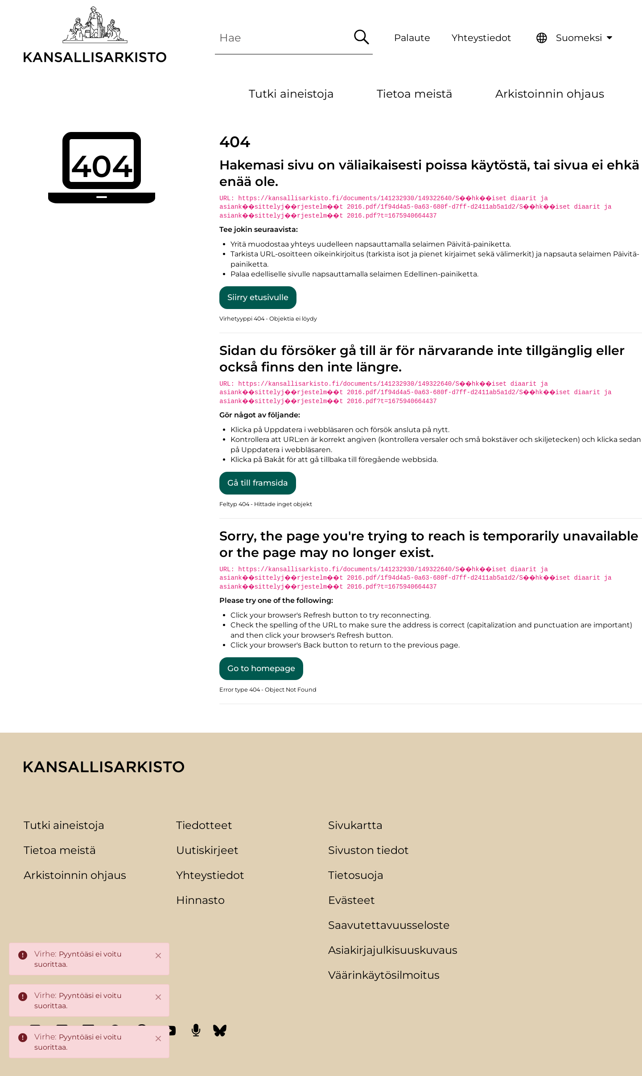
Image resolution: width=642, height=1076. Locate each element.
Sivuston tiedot (368, 850)
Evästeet (351, 900)
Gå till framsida (257, 483)
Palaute (412, 37)
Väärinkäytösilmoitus (384, 975)
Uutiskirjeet (207, 850)
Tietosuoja (355, 875)
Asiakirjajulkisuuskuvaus (392, 950)
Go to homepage (261, 668)
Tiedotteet (204, 825)
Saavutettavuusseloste (389, 925)
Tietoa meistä (60, 850)
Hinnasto (200, 900)
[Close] (158, 955)
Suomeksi (587, 36)
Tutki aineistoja (64, 825)
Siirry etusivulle (257, 297)
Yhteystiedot (481, 37)
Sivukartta (355, 825)
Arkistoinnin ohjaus (75, 875)
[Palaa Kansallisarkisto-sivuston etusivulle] (95, 34)
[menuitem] (575, 38)
